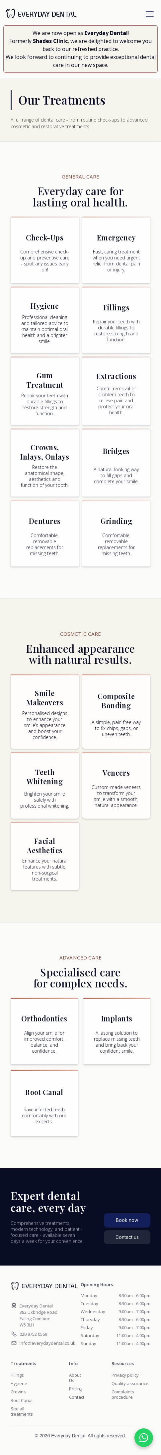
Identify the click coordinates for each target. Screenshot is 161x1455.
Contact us (127, 1237)
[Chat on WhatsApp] (143, 1437)
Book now (127, 1220)
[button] (150, 14)
